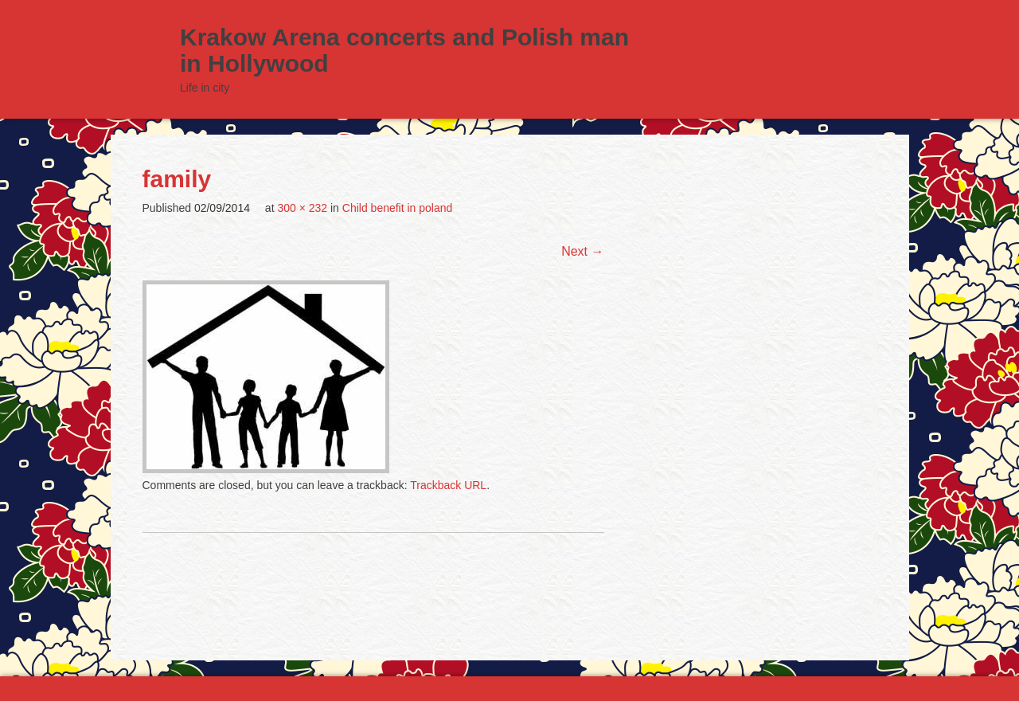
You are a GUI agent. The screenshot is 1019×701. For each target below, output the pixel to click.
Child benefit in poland (397, 208)
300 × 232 (302, 208)
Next (582, 251)
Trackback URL (448, 485)
